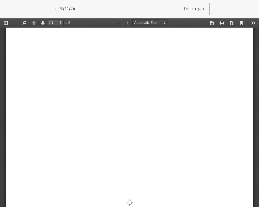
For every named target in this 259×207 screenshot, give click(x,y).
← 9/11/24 (67, 8)
